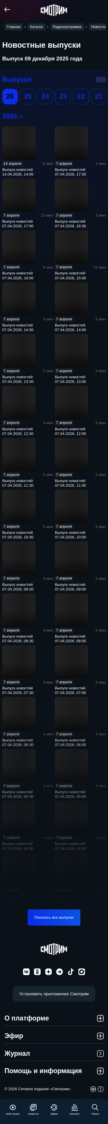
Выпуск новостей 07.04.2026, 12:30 (17, 431)
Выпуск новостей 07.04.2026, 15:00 (70, 275)
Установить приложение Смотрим (54, 993)
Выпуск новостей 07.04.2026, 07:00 (70, 690)
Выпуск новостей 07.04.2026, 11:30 (17, 483)
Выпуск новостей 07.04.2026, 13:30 (17, 379)
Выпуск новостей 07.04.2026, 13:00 (70, 379)
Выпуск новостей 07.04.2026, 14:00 (70, 327)
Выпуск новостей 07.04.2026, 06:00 (70, 742)
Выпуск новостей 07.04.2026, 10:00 (70, 534)
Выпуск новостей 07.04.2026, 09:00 (70, 586)
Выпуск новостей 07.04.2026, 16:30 (70, 223)
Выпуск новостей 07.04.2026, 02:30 (70, 898)
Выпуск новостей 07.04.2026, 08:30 (17, 638)
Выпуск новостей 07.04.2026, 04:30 (17, 845)
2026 (20, 116)
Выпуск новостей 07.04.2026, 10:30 (17, 534)
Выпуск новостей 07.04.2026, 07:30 (17, 690)
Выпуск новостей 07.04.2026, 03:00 (17, 898)
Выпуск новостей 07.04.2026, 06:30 (17, 742)
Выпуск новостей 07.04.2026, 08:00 (70, 638)
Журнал (53, 1053)
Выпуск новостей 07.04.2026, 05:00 (70, 794)
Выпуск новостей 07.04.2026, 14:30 (17, 327)
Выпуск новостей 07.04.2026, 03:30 (70, 845)
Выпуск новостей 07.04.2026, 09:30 (17, 586)
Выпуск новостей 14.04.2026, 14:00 (17, 171)
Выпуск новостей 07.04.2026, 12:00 (70, 431)
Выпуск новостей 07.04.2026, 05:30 (17, 794)
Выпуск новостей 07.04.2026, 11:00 (70, 483)
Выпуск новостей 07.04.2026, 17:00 (17, 223)
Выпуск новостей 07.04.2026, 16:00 (17, 275)
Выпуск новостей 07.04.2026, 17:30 (70, 171)
